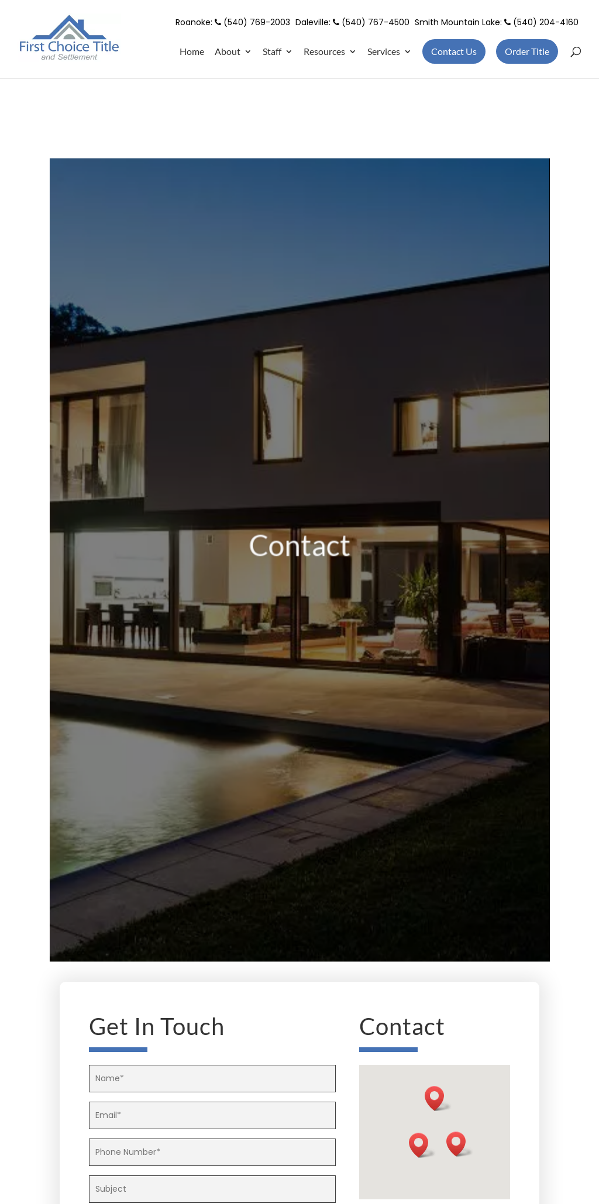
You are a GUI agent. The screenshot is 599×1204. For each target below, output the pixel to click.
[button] (422, 1145)
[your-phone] (212, 1152)
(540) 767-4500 (371, 22)
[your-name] (212, 1078)
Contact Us (454, 51)
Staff (272, 51)
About (227, 51)
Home (192, 51)
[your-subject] (212, 1189)
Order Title (527, 51)
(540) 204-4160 (541, 22)
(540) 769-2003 (252, 22)
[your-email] (212, 1115)
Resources (324, 51)
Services (383, 51)
